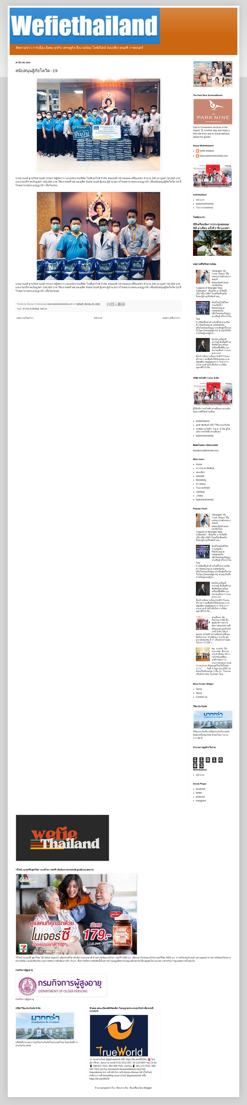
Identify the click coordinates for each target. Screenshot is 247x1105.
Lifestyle (200, 476)
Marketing (201, 480)
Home (199, 464)
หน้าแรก (98, 318)
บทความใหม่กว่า (25, 318)
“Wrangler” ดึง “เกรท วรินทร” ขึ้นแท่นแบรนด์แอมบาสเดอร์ (221, 275)
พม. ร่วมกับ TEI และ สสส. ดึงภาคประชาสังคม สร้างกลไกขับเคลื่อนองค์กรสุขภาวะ (221, 654)
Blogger (148, 1088)
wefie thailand (207, 150)
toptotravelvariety (204, 203)
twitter (199, 792)
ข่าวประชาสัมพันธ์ (31, 309)
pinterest (200, 796)
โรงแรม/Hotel (203, 488)
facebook (200, 789)
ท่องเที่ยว (200, 472)
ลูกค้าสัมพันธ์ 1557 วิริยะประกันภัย (213, 425)
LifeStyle (200, 492)
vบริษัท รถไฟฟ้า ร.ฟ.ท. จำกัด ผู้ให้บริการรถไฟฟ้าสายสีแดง (213, 430)
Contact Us (201, 697)
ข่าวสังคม (201, 484)
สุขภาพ (43, 309)
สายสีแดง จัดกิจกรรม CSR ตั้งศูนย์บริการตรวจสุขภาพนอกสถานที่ (221, 621)
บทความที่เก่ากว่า (171, 318)
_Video (199, 495)
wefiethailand (202, 421)
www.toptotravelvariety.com (214, 155)
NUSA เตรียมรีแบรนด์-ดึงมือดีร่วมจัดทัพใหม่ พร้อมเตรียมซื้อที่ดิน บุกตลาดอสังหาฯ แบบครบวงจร (221, 346)
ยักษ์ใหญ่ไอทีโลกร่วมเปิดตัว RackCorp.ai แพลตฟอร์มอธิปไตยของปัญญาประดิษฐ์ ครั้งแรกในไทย (213, 310)
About (199, 693)
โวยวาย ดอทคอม (204, 207)
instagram (201, 800)
